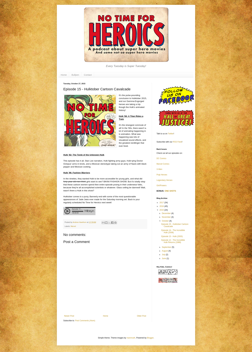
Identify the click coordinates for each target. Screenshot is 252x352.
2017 (162, 202)
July (164, 254)
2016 (162, 206)
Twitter (171, 134)
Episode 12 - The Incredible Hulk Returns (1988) (173, 241)
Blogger (150, 338)
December (166, 213)
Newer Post (69, 316)
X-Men (159, 169)
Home (64, 75)
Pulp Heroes (162, 175)
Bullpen (75, 75)
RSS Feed (177, 142)
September (167, 247)
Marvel (73, 226)
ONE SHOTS (170, 191)
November (166, 217)
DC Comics (161, 158)
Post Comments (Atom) (85, 320)
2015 (162, 210)
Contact (88, 75)
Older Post (141, 316)
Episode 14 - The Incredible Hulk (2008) (173, 231)
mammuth (131, 338)
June (164, 258)
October (165, 221)
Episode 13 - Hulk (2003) (172, 236)
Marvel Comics (163, 164)
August (165, 251)
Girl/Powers (161, 185)
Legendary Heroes (164, 180)
